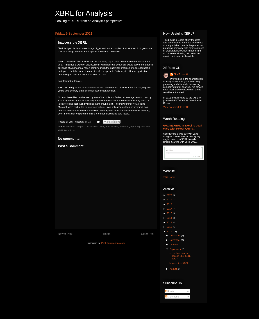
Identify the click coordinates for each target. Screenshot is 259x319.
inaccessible (112, 126)
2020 (170, 195)
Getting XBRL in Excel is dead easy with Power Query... (182, 127)
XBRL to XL (169, 177)
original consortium (94, 107)
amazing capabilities (108, 61)
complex (80, 126)
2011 (170, 231)
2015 (170, 213)
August (174, 269)
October (174, 244)
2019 (170, 199)
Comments (172, 296)
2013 (170, 222)
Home (107, 233)
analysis (70, 126)
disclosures (91, 126)
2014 (170, 218)
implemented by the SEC (91, 87)
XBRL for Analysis (83, 13)
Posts (169, 291)
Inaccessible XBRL (178, 263)
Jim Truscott (181, 74)
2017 (170, 208)
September (176, 249)
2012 (170, 227)
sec (143, 126)
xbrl (148, 126)
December (175, 235)
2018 (170, 204)
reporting (135, 126)
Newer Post (65, 233)
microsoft (124, 126)
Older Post (147, 233)
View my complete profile (176, 107)
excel (101, 126)
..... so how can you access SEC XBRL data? (180, 256)
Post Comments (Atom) (113, 243)
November (175, 240)
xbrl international (66, 130)
